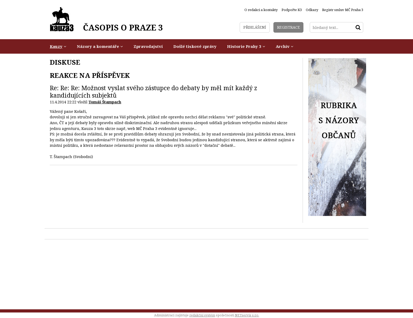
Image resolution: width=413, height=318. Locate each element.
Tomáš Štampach (104, 101)
